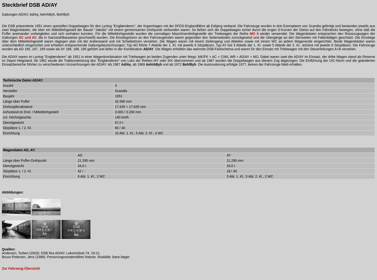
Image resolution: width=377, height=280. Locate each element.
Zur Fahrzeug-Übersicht (21, 268)
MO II (254, 34)
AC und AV (27, 37)
